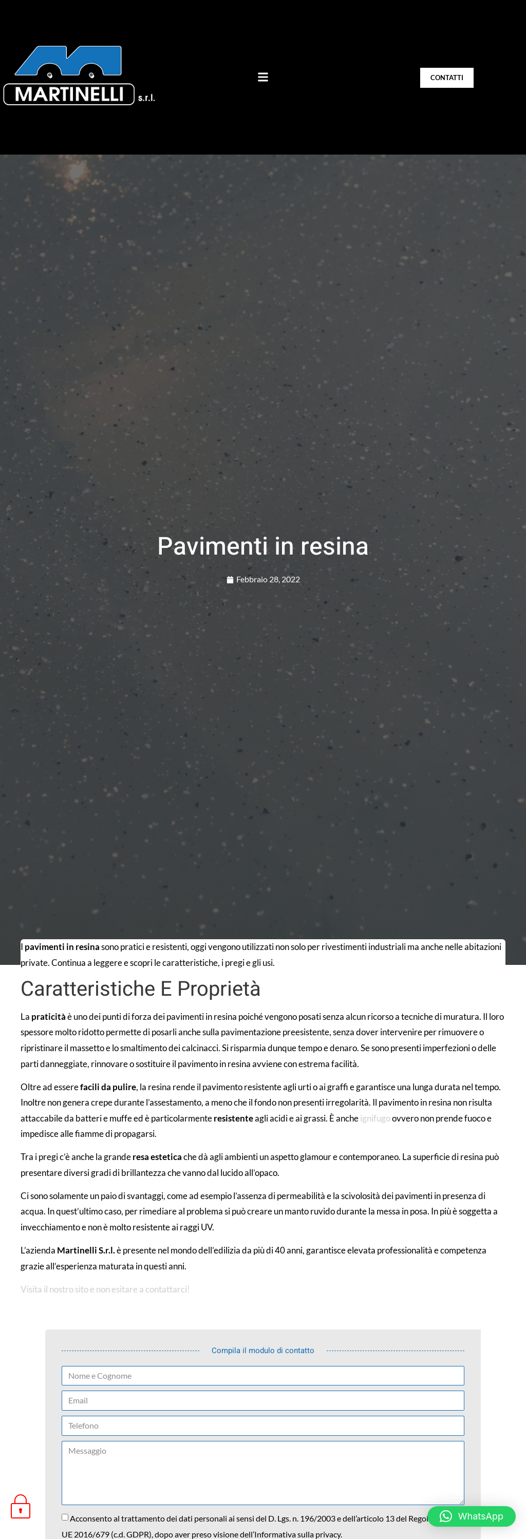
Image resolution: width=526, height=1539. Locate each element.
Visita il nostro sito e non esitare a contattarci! (105, 1289)
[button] (262, 76)
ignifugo (375, 1118)
